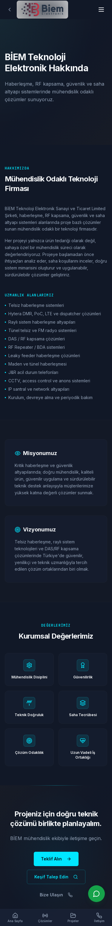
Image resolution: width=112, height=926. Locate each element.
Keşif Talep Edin (56, 876)
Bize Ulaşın (56, 894)
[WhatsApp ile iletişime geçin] (96, 893)
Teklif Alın (56, 858)
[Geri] (9, 9)
